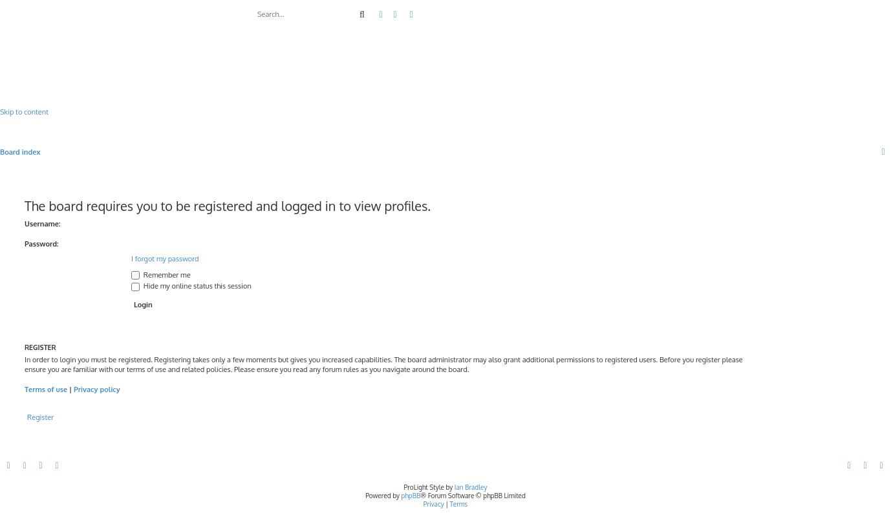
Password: (42, 243)
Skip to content (24, 111)
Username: (43, 223)
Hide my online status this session (191, 285)
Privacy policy (97, 389)
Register (40, 417)
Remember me (161, 274)
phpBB (411, 495)
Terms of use (46, 389)
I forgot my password (165, 258)
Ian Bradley (471, 487)
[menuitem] (396, 14)
